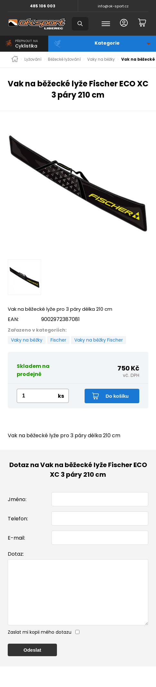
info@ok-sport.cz (113, 6)
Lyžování (32, 59)
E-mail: (16, 538)
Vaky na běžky (101, 59)
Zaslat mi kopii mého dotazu (39, 645)
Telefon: (18, 518)
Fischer (58, 340)
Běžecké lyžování (64, 59)
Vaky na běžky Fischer (98, 340)
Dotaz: (16, 554)
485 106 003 (42, 6)
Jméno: (17, 499)
